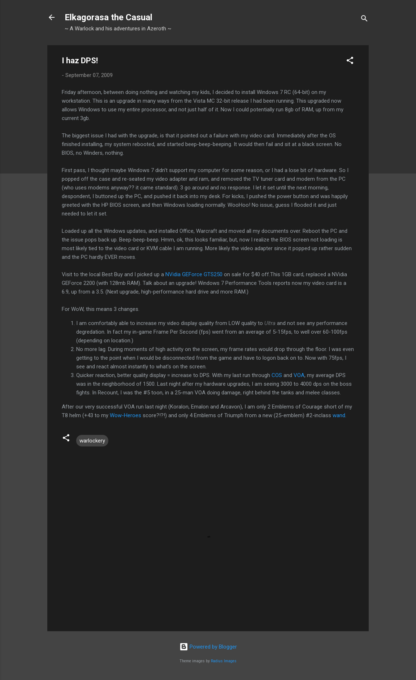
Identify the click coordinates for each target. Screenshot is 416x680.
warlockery (92, 440)
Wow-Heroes (125, 415)
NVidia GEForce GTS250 (193, 274)
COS (277, 375)
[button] (350, 61)
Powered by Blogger (208, 646)
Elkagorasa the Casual (108, 17)
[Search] (364, 20)
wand (339, 415)
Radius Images (224, 661)
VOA (299, 375)
